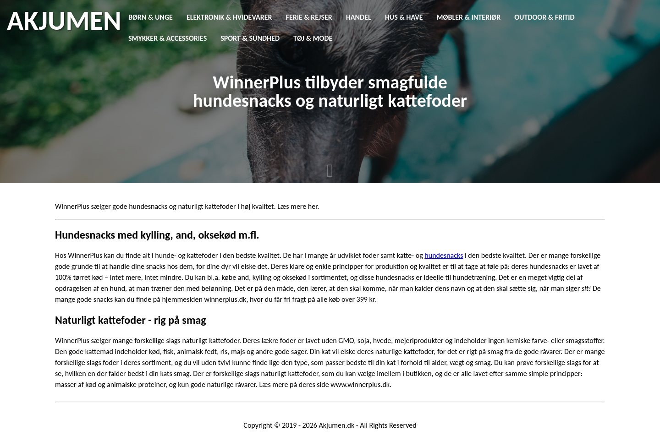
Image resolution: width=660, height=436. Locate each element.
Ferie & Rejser (309, 17)
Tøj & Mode (312, 38)
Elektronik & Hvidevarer (229, 17)
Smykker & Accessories (167, 38)
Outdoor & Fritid (544, 17)
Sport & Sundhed (250, 38)
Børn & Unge (150, 17)
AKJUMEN (64, 20)
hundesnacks (443, 255)
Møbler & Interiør (469, 17)
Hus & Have (404, 17)
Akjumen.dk (337, 425)
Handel (358, 17)
